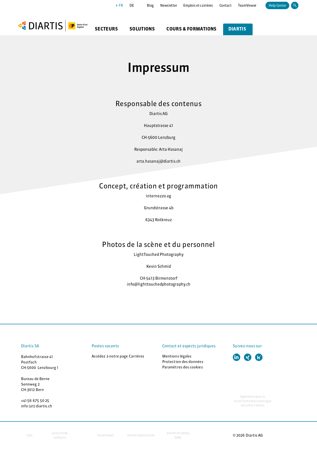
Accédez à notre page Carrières (118, 356)
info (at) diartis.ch (36, 406)
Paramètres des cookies (182, 367)
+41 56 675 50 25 (35, 400)
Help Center (277, 5)
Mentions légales (176, 356)
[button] (236, 357)
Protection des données (182, 361)
